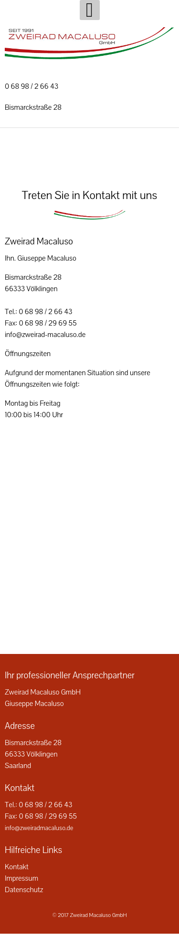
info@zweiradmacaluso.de (39, 828)
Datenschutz (24, 890)
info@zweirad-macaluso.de (45, 334)
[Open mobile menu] (90, 10)
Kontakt (17, 867)
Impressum (21, 878)
